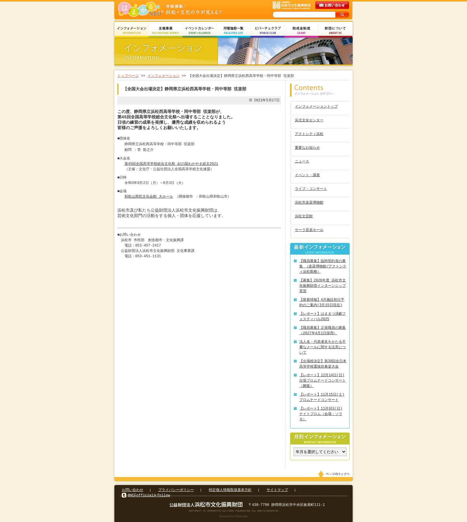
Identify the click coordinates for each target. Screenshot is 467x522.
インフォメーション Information (132, 30)
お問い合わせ (132, 489)
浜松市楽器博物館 (309, 202)
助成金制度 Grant (301, 30)
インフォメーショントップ (316, 106)
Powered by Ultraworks (234, 516)
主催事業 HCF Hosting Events (166, 30)
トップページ (128, 75)
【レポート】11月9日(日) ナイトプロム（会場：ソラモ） (320, 414)
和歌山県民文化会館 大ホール (148, 196)
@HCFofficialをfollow (149, 495)
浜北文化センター (309, 120)
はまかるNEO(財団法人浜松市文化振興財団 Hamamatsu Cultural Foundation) (182, 9)
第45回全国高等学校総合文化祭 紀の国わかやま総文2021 (171, 163)
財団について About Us (335, 30)
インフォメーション (163, 75)
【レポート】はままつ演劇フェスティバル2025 (322, 316)
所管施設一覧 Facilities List (233, 30)
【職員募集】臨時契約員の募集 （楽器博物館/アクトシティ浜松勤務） (322, 266)
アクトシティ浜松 (309, 134)
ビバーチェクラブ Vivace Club (267, 30)
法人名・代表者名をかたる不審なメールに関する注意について (322, 347)
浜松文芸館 (304, 216)
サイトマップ (277, 489)
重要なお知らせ (307, 148)
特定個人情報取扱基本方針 (230, 489)
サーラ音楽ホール (309, 230)
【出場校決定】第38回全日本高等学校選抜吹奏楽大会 (322, 364)
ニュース (302, 161)
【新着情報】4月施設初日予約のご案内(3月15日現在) (321, 302)
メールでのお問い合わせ (333, 5)
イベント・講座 (307, 175)
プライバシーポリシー (176, 489)
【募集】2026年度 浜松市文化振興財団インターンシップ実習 (322, 286)
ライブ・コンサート (311, 189)
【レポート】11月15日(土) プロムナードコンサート (321, 397)
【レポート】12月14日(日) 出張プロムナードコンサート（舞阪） (322, 380)
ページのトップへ (334, 474)
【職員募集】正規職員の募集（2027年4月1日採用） (322, 330)
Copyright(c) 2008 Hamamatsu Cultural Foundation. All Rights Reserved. (233, 511)
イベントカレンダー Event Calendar (200, 30)
